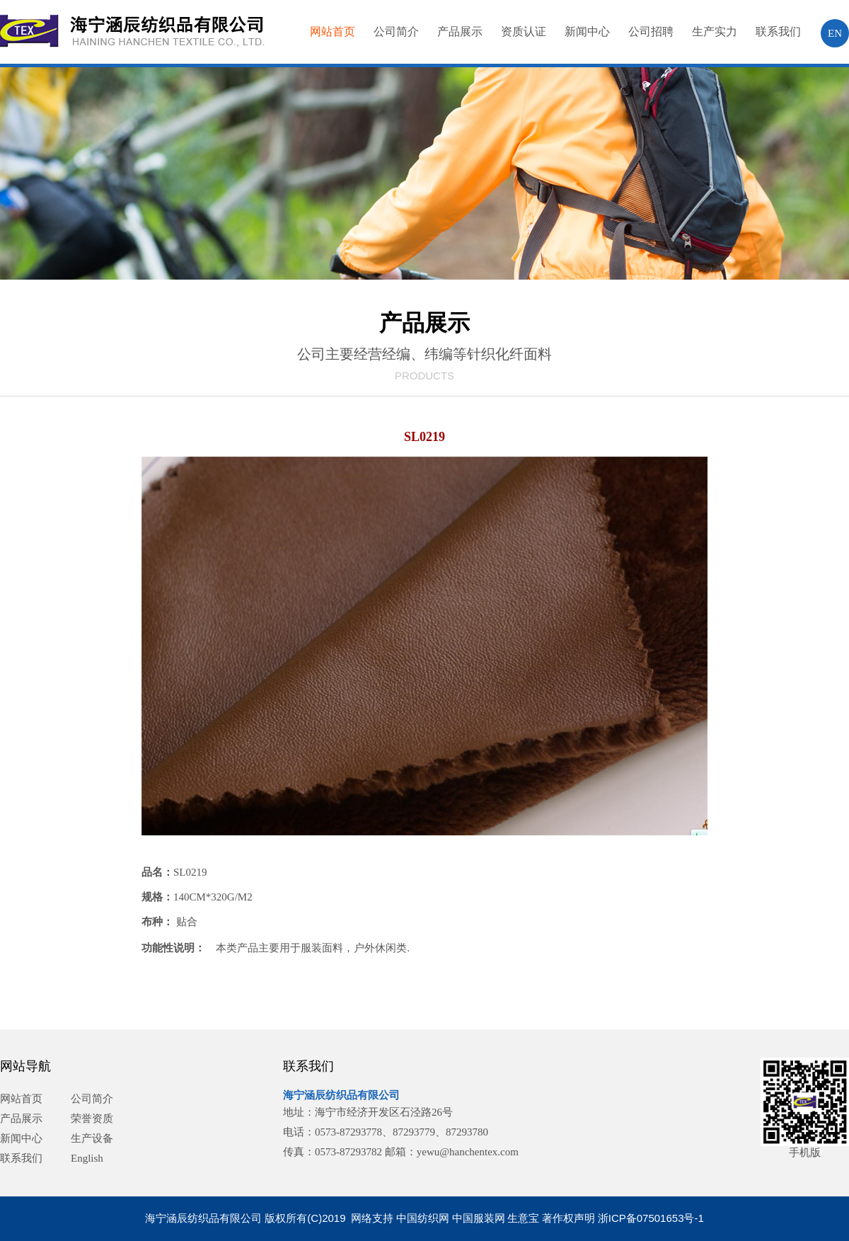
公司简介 (396, 31)
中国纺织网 (422, 1218)
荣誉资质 (92, 1118)
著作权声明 (568, 1218)
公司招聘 (651, 31)
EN (835, 33)
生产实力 (714, 31)
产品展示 (460, 31)
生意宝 (523, 1218)
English (87, 1158)
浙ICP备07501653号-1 (651, 1218)
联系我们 (778, 31)
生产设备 (92, 1138)
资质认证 (523, 31)
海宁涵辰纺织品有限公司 (341, 1095)
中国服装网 (478, 1218)
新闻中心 (587, 31)
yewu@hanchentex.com (468, 1151)
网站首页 (332, 31)
